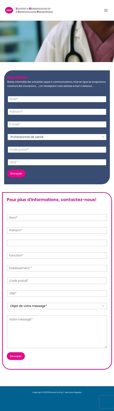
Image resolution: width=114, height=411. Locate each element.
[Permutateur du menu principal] (106, 10)
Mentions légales (73, 392)
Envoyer (16, 173)
